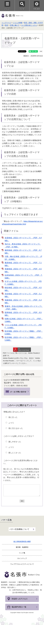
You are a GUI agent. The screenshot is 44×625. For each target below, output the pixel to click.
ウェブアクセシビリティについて (22, 564)
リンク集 (22, 553)
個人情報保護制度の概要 (22, 541)
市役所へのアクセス (20, 599)
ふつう (11, 423)
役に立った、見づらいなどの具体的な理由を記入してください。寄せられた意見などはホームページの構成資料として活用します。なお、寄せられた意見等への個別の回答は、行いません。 (21, 474)
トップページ (6, 23)
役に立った (13, 417)
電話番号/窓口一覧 (19, 607)
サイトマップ (22, 558)
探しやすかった (15, 442)
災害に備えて (14, 25)
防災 (6, 25)
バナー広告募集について (19, 529)
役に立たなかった (16, 428)
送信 (22, 501)
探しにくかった (15, 453)
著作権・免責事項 (22, 547)
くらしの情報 (17, 23)
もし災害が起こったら (29, 25)
